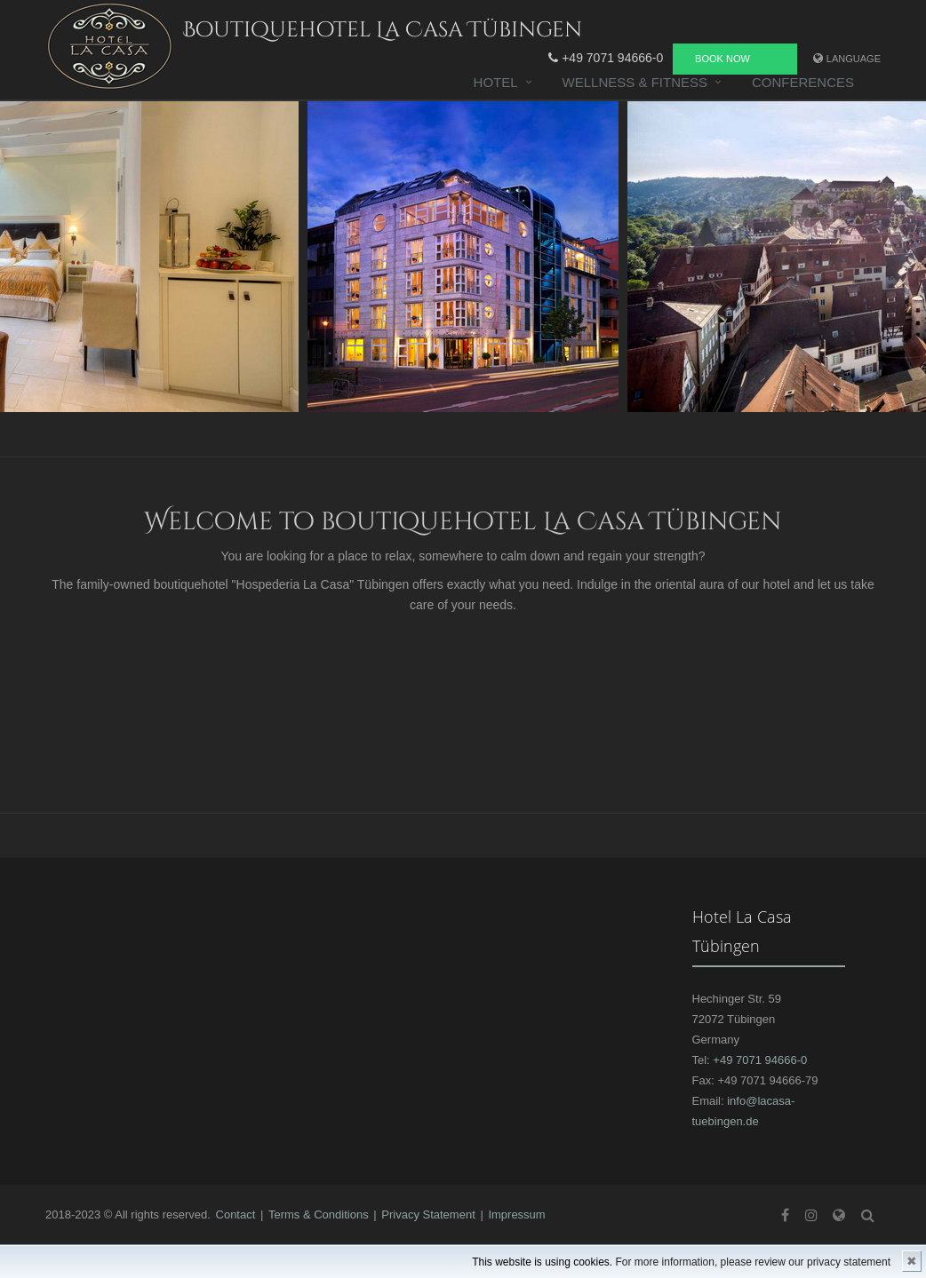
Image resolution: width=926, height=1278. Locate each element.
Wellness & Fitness (635, 82)
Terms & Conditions (318, 1214)
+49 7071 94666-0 (605, 58)
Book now (722, 58)
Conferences (803, 82)
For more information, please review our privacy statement (753, 1262)
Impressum (516, 1214)
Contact (236, 1214)
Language (853, 58)
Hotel (496, 82)
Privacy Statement (428, 1214)
